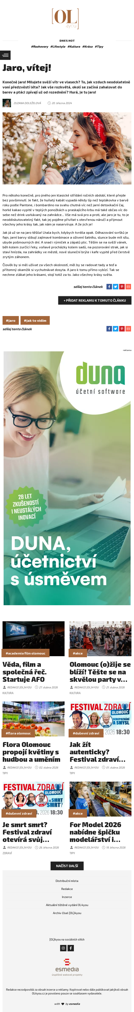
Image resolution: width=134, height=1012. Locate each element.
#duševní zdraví (86, 733)
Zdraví (7, 853)
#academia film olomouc (25, 653)
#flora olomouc (18, 733)
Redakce (67, 889)
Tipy (5, 773)
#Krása (87, 46)
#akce (78, 653)
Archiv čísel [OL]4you (67, 913)
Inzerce (67, 897)
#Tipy (99, 46)
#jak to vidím (35, 320)
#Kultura (73, 46)
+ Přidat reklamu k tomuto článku (95, 300)
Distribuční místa (67, 881)
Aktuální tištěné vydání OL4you (67, 905)
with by (67, 1003)
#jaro (10, 320)
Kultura (8, 693)
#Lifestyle (57, 46)
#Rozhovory (39, 46)
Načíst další (67, 866)
